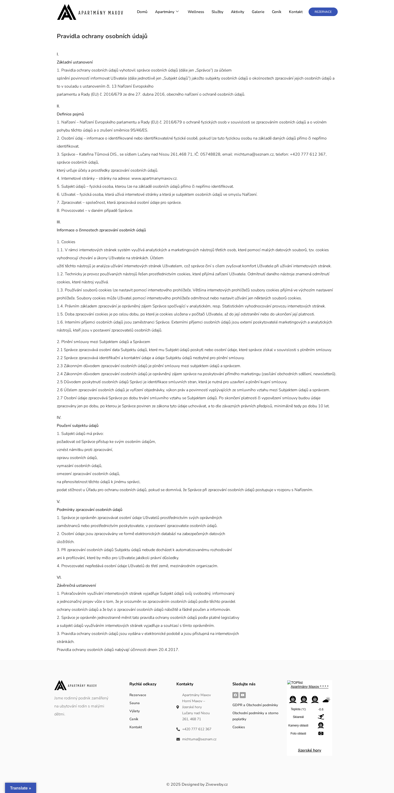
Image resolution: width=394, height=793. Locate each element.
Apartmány (167, 12)
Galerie (258, 12)
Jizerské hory (309, 750)
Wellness (196, 12)
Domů (143, 12)
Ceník (277, 12)
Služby (218, 12)
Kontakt (296, 12)
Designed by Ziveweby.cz (197, 784)
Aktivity (238, 12)
